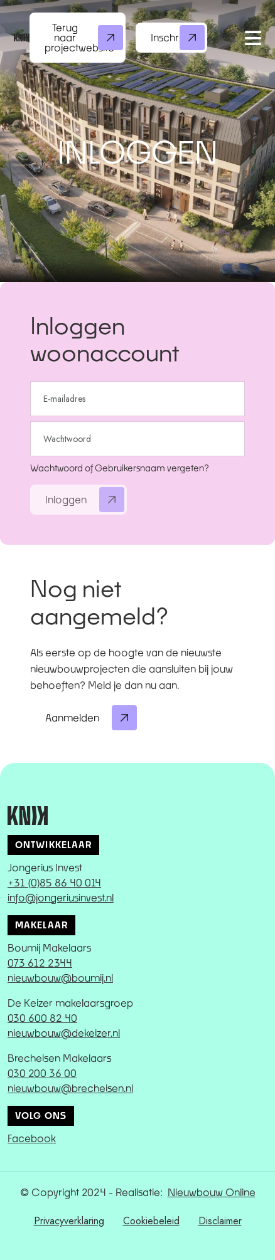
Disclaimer (220, 1221)
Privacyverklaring (69, 1221)
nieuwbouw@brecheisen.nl (70, 1088)
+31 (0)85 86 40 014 (54, 882)
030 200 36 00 (42, 1073)
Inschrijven (178, 37)
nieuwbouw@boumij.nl (60, 978)
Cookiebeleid (151, 1221)
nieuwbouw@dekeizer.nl (64, 1033)
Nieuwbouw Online (212, 1192)
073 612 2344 (40, 963)
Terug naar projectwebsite (84, 37)
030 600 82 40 (42, 1018)
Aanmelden (91, 717)
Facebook (32, 1138)
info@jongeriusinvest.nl (61, 897)
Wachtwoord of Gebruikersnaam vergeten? (119, 468)
